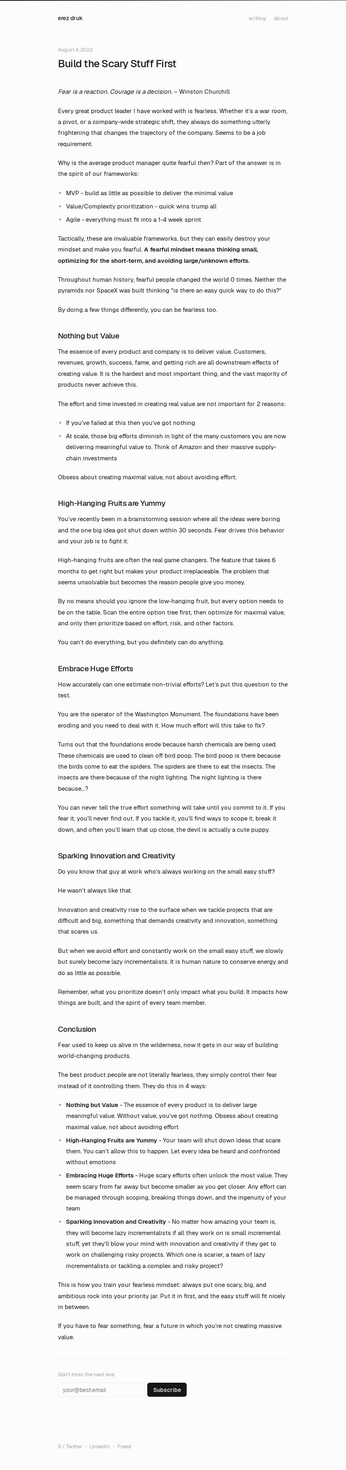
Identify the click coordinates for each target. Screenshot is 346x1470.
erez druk (70, 18)
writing (257, 18)
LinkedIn (99, 1446)
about (281, 18)
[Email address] (101, 1389)
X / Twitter (70, 1446)
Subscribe (167, 1390)
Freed (124, 1446)
